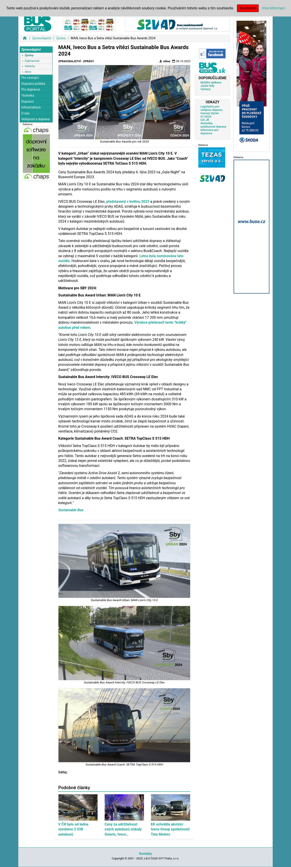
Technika (27, 95)
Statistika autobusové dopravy (213, 125)
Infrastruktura (31, 107)
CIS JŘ (204, 120)
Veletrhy (30, 66)
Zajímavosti (32, 60)
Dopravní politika (33, 84)
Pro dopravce (30, 89)
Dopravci (27, 101)
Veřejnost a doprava (35, 119)
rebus (164, 61)
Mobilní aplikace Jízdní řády (210, 84)
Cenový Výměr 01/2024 (209, 115)
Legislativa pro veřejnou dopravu (211, 108)
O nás (25, 113)
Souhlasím (247, 8)
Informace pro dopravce (209, 131)
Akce (28, 71)
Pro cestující (30, 78)
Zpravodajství (41, 38)
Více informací (273, 8)
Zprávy (61, 38)
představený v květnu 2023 (127, 201)
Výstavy (205, 89)
